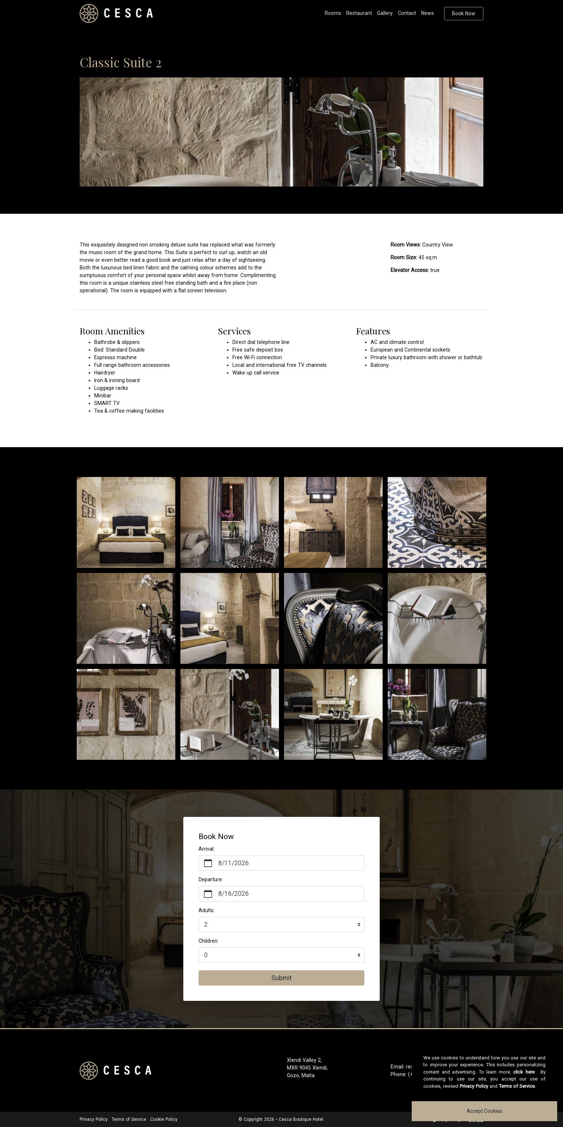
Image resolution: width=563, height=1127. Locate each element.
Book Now (463, 13)
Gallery (385, 13)
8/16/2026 (233, 893)
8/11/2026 (233, 863)
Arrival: (207, 849)
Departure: (211, 879)
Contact (407, 13)
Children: (209, 941)
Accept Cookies (484, 1111)
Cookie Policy (163, 1119)
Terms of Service (129, 1119)
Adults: (207, 910)
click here (524, 1072)
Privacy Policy (94, 1119)
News (427, 13)
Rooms (333, 13)
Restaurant (359, 13)
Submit (281, 978)
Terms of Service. (517, 1086)
